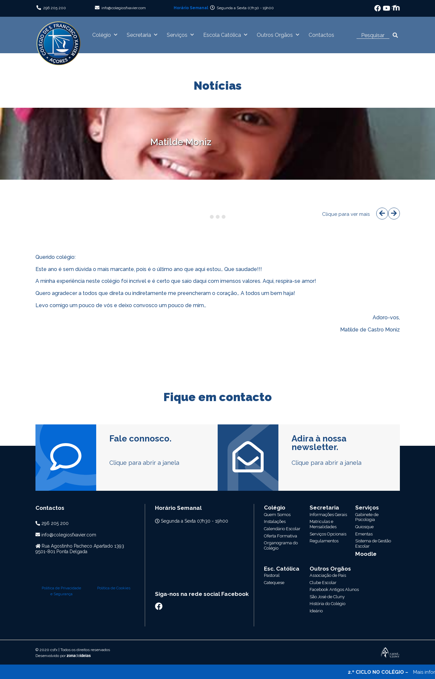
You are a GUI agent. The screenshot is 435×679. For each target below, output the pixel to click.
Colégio (101, 35)
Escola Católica (222, 35)
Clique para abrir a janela (144, 462)
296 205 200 (54, 8)
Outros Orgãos (275, 35)
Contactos (321, 35)
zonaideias (79, 592)
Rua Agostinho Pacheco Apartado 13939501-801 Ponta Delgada (79, 548)
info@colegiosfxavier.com (123, 8)
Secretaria (139, 35)
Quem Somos (277, 514)
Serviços (177, 35)
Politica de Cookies (113, 524)
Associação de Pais (328, 533)
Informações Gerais (328, 514)
